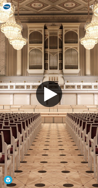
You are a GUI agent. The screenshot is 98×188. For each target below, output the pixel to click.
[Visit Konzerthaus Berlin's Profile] (7, 7)
